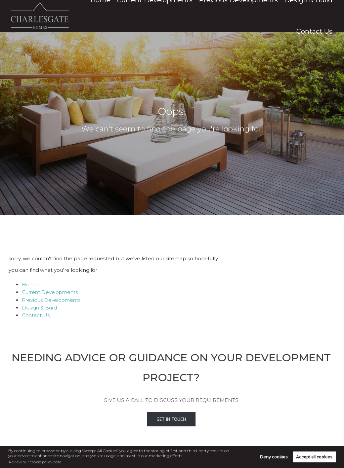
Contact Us (319, 16)
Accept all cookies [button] (314, 456)
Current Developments (170, 16)
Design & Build (283, 16)
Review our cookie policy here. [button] (37, 461)
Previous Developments (232, 16)
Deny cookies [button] (273, 456)
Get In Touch (161, 419)
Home (130, 16)
